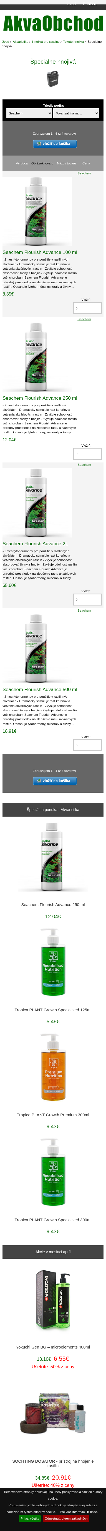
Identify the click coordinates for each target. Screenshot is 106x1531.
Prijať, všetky (30, 1518)
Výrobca (22, 163)
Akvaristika (20, 41)
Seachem (84, 173)
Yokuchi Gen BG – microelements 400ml (53, 1347)
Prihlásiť (90, 4)
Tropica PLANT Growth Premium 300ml (53, 1115)
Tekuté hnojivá (73, 41)
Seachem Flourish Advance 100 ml (39, 252)
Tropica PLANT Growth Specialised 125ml (53, 1010)
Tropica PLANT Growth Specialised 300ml (53, 1220)
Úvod (71, 4)
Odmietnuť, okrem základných (66, 1518)
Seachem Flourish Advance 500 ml (39, 689)
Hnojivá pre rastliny (46, 41)
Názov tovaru (66, 163)
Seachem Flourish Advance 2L (35, 543)
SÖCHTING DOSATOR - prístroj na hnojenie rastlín (53, 1463)
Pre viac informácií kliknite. (79, 1512)
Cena (86, 163)
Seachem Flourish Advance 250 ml (39, 398)
